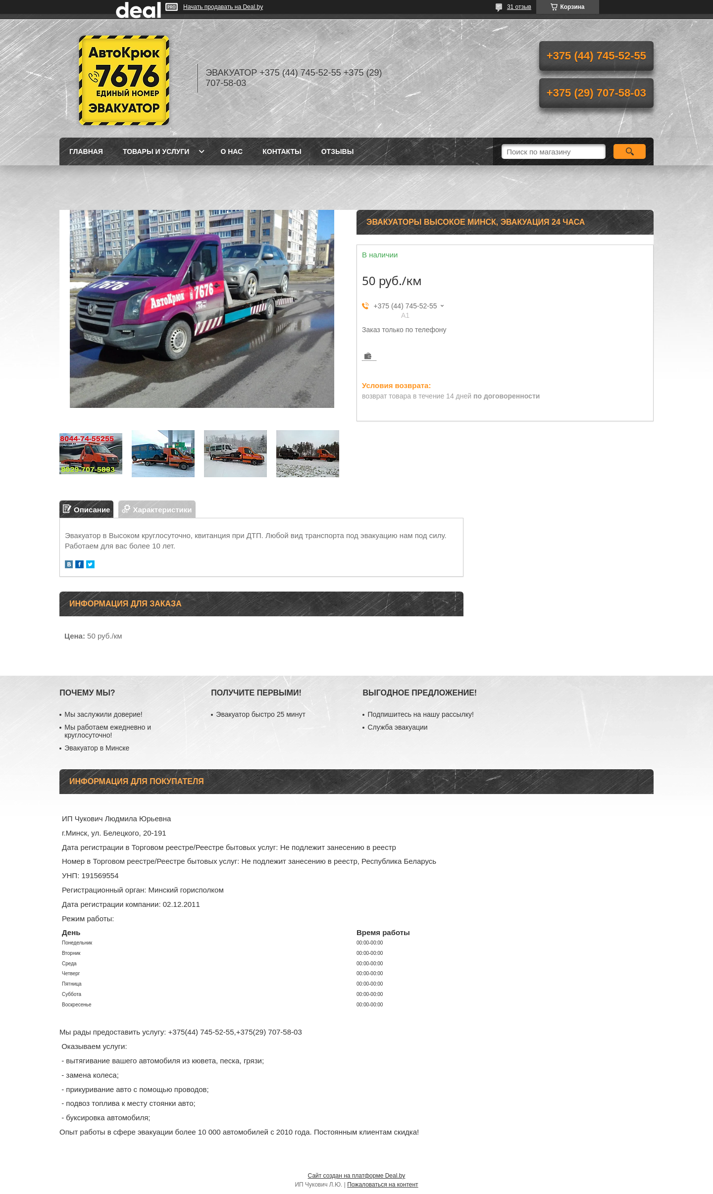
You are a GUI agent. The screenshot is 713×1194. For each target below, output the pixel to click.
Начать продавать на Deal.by (223, 6)
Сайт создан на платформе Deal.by (357, 1175)
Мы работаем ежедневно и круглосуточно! (107, 731)
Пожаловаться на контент (382, 1184)
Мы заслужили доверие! (103, 714)
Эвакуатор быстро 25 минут (260, 714)
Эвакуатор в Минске (96, 748)
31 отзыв (519, 6)
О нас (231, 151)
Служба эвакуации (397, 727)
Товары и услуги (156, 151)
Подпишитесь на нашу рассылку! (420, 714)
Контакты (281, 151)
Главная (86, 151)
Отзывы (337, 151)
